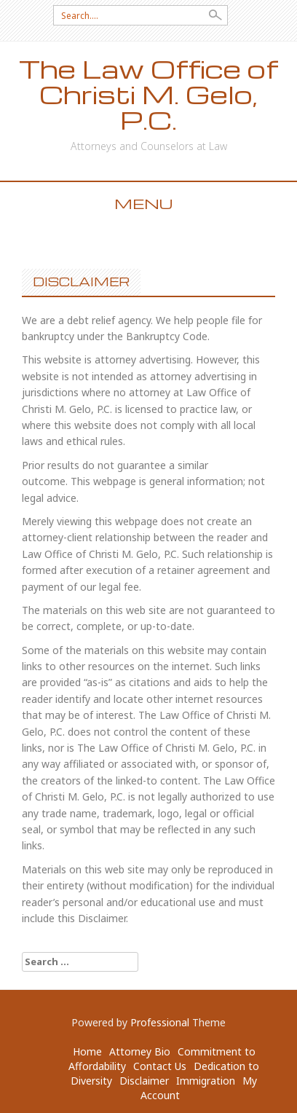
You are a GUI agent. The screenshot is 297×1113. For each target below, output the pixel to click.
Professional (159, 1022)
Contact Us (159, 1066)
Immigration (205, 1081)
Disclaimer (144, 1081)
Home (87, 1051)
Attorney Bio (139, 1051)
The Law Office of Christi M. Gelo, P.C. (148, 94)
